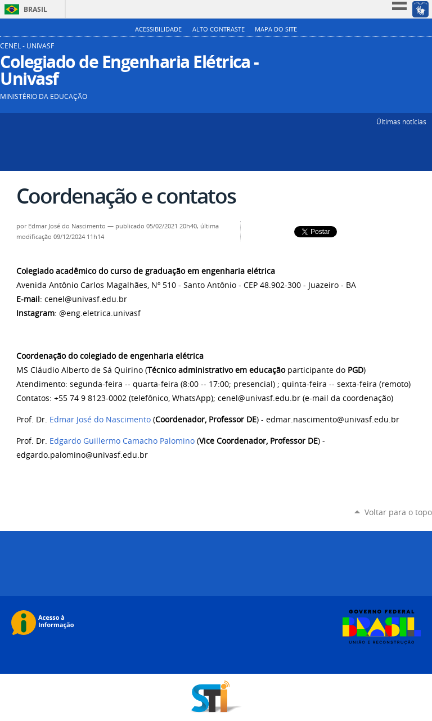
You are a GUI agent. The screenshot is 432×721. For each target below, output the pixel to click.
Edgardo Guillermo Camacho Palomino (122, 441)
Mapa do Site (276, 29)
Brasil (35, 9)
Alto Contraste (218, 29)
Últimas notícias (401, 121)
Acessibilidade (158, 29)
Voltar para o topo (398, 512)
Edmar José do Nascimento (100, 419)
